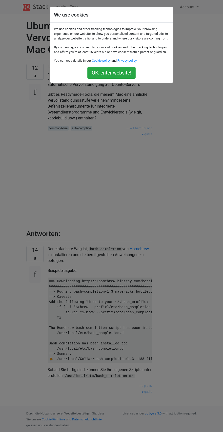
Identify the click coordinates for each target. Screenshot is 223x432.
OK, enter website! (111, 73)
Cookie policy (101, 60)
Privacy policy (126, 60)
